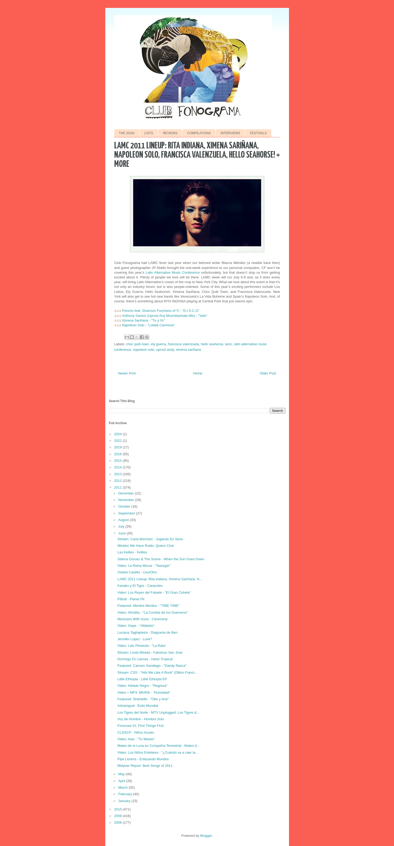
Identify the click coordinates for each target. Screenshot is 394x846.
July (121, 526)
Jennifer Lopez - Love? (134, 639)
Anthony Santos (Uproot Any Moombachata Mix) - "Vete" (164, 316)
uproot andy (165, 350)
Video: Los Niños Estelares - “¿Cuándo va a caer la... (157, 752)
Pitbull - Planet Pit (130, 599)
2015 (118, 461)
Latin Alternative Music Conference (173, 272)
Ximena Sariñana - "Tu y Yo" (143, 320)
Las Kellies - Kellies (132, 552)
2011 (118, 487)
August (124, 520)
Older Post (268, 373)
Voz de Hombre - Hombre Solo (140, 719)
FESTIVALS (258, 133)
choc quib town (137, 344)
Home (197, 373)
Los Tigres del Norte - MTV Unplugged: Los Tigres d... (158, 712)
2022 (118, 441)
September (127, 513)
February (125, 794)
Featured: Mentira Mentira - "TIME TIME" (148, 606)
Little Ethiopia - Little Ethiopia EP (142, 679)
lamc (228, 344)
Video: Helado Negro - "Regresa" (142, 686)
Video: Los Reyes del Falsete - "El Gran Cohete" (154, 592)
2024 (118, 434)
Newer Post (127, 373)
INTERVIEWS (230, 133)
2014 (118, 467)
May (122, 774)
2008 (118, 822)
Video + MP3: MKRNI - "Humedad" (143, 692)
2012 (118, 481)
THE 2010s (127, 133)
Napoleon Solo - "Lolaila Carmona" (148, 325)
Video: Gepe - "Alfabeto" (135, 626)
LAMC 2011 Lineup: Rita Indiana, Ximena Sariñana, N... (159, 579)
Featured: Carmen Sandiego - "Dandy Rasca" (152, 666)
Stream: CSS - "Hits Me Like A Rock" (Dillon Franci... (157, 672)
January (124, 801)
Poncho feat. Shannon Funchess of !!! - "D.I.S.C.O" (160, 311)
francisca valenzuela (183, 344)
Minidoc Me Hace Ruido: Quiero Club (145, 546)
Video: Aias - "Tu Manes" (136, 739)
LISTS (148, 133)
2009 (118, 816)
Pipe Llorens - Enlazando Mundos (143, 759)
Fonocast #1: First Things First (140, 726)
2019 (118, 447)
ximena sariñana (188, 350)
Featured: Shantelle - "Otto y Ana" (143, 699)
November (126, 500)
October (124, 506)
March (123, 787)
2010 (118, 809)
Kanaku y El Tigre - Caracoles (140, 586)
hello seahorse (212, 344)
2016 (118, 454)
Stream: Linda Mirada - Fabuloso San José (149, 652)
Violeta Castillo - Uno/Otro (137, 572)
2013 (118, 474)
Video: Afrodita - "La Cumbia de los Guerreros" (152, 612)
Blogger (206, 836)
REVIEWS (170, 133)
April (122, 781)
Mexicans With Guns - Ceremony (142, 619)
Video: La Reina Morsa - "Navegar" (144, 566)
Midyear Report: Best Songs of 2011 (145, 766)
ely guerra (158, 344)
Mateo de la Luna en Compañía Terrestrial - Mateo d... (158, 746)
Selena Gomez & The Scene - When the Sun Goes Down (160, 559)
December (126, 493)
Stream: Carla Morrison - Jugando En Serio (150, 539)
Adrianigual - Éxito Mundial (137, 706)
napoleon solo (143, 350)
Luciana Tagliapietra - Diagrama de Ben (147, 632)
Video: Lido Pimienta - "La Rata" (141, 646)
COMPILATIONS (199, 133)
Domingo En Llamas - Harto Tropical (145, 659)
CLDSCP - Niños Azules (135, 732)
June (122, 533)
